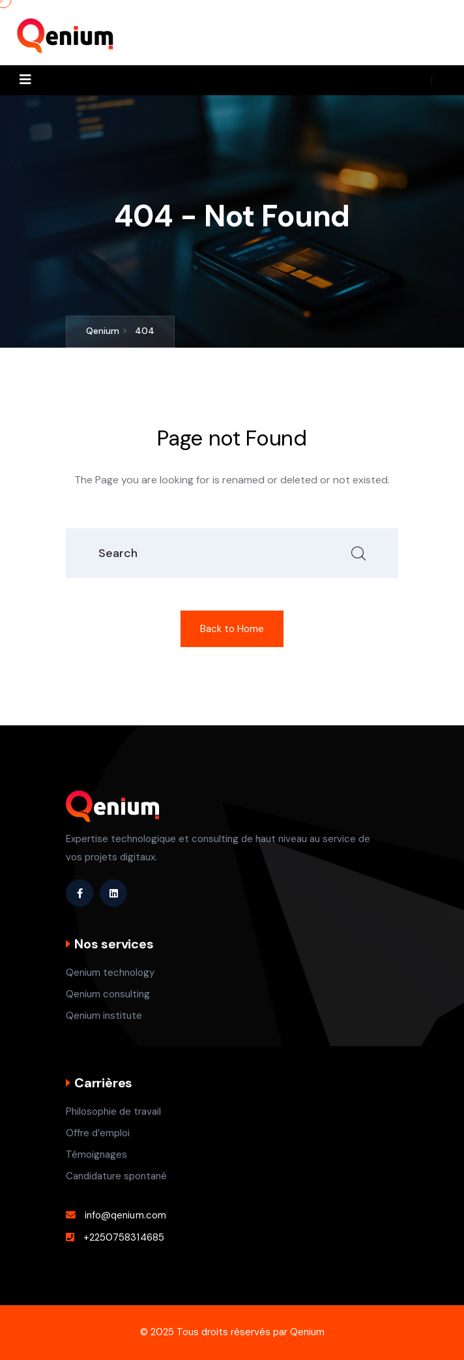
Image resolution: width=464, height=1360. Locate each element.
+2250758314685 (123, 1237)
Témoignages (96, 1154)
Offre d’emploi (98, 1133)
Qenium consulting (108, 994)
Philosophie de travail (113, 1111)
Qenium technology (110, 972)
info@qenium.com (125, 1215)
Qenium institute (104, 1015)
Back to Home (232, 628)
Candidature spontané (116, 1176)
